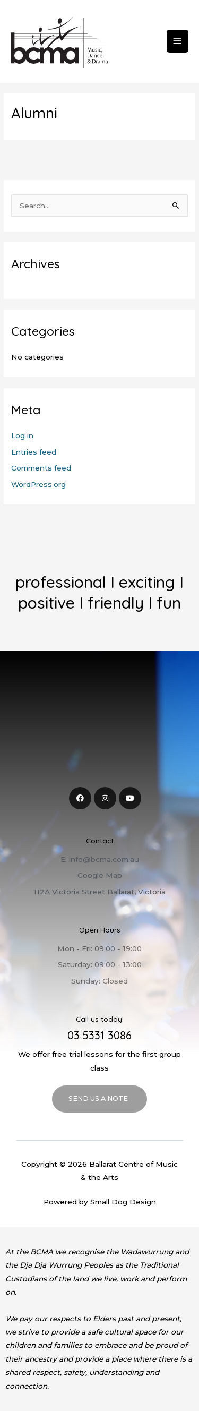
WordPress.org (38, 484)
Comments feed (41, 468)
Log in (22, 435)
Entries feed (33, 452)
